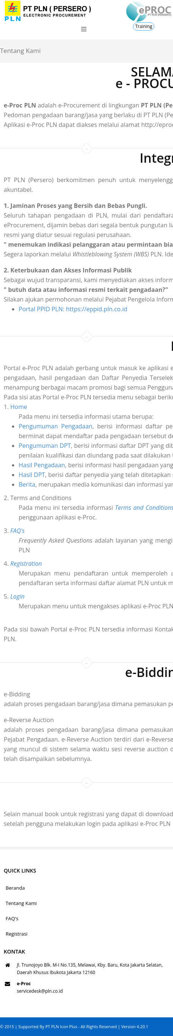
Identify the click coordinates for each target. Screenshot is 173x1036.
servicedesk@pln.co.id (40, 991)
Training (143, 26)
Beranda (15, 887)
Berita (9, 484)
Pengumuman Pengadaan (38, 426)
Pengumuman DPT (27, 445)
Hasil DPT (14, 475)
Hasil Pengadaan (24, 465)
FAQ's (12, 918)
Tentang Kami (21, 903)
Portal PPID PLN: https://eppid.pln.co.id (73, 309)
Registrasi (17, 933)
